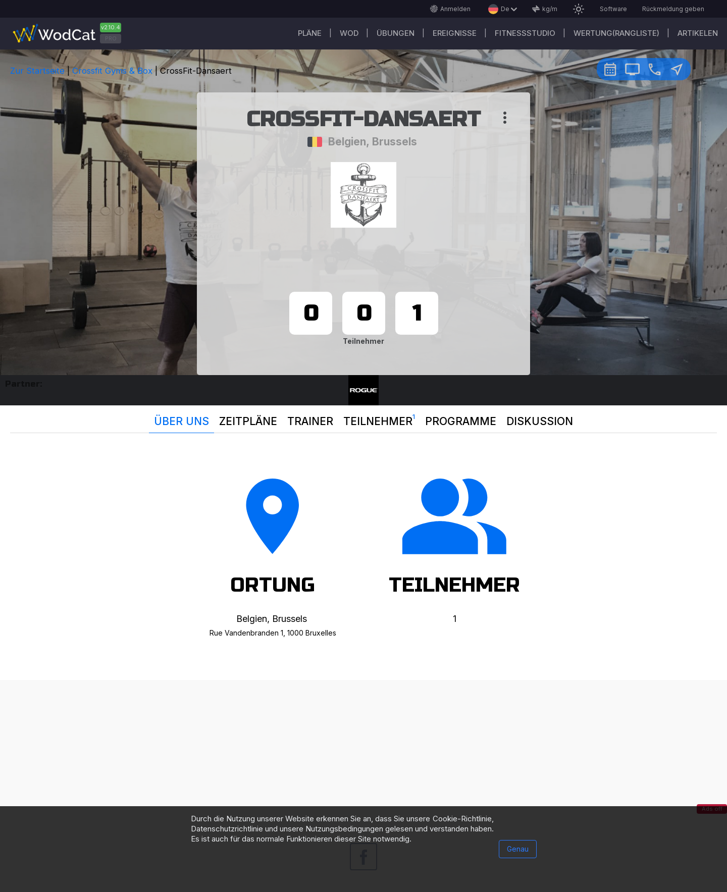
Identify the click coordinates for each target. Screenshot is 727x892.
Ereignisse (455, 33)
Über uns (181, 421)
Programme (460, 421)
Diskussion (539, 421)
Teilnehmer (379, 419)
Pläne (310, 33)
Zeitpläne (248, 421)
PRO (111, 38)
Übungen (395, 33)
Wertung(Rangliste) (616, 33)
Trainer (310, 421)
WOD (349, 33)
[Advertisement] (363, 750)
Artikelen (698, 33)
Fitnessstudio (525, 33)
